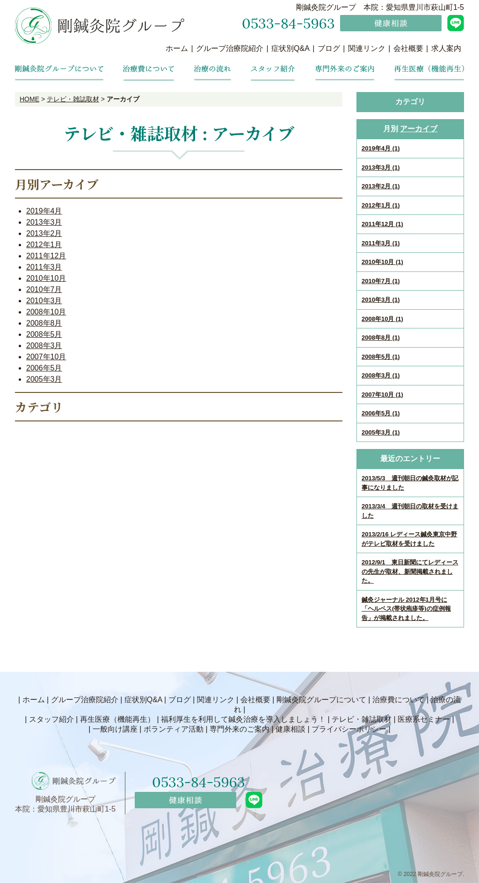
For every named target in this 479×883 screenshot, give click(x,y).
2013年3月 (44, 222)
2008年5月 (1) (381, 356)
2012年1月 (44, 245)
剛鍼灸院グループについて (321, 700)
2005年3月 (44, 379)
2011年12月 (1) (382, 224)
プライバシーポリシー (349, 729)
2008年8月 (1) (381, 337)
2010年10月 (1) (382, 261)
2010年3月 (44, 301)
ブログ (329, 48)
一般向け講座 (115, 729)
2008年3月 (44, 345)
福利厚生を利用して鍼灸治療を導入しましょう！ (243, 719)
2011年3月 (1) (381, 243)
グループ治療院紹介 (229, 48)
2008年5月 (44, 334)
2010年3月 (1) (381, 299)
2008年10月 (46, 312)
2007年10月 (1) (382, 394)
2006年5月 (44, 368)
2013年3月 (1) (381, 167)
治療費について (398, 700)
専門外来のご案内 (239, 729)
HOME (29, 99)
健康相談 (290, 729)
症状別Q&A (290, 48)
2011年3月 (44, 267)
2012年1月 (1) (381, 205)
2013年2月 (44, 233)
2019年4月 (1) (381, 148)
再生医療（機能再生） (117, 719)
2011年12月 (46, 256)
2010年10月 (46, 278)
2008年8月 (44, 323)
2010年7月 (44, 289)
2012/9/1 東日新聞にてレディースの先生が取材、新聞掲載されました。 (410, 571)
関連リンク (366, 48)
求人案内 (446, 48)
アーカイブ (418, 129)
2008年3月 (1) (381, 375)
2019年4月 (44, 211)
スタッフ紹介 (51, 719)
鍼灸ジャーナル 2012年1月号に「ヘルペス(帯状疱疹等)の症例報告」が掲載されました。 (406, 608)
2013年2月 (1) (381, 186)
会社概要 (408, 48)
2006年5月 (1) (381, 413)
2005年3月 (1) (381, 432)
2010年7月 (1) (381, 281)
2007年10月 (46, 357)
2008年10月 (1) (382, 318)
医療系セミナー (424, 719)
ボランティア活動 (173, 729)
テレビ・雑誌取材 (73, 99)
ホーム (177, 48)
